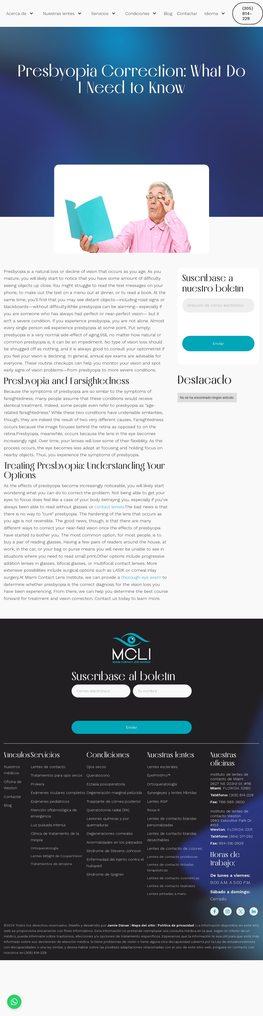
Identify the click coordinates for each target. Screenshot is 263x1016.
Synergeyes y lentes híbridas (172, 792)
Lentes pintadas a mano (166, 894)
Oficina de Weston (12, 784)
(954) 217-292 (241, 836)
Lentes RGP (157, 801)
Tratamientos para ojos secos (56, 775)
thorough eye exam (141, 577)
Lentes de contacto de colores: (175, 848)
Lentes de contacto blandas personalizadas (171, 821)
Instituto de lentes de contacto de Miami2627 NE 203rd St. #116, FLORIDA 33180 (230, 781)
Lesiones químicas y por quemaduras (107, 821)
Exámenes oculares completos (58, 792)
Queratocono (98, 775)
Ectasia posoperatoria (105, 784)
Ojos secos (96, 766)
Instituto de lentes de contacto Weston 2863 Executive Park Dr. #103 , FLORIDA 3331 (231, 820)
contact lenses (109, 506)
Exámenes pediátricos (50, 801)
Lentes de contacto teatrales (171, 886)
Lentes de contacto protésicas (172, 857)
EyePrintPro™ (158, 775)
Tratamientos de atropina (51, 864)
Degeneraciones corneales (109, 833)
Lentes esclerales (162, 766)
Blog (168, 13)
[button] (20, 13)
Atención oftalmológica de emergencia (54, 813)
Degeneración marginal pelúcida (114, 792)
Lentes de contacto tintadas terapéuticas (170, 867)
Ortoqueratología (44, 848)
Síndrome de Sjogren (105, 874)
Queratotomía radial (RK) (107, 810)
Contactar (187, 13)
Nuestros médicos (12, 769)
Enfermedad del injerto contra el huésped (114, 862)
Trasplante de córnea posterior (113, 801)
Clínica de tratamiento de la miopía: (55, 836)
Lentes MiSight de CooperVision (56, 856)
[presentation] (218, 324)
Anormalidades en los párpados (114, 842)
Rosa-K (153, 810)
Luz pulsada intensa (48, 825)
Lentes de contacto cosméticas (173, 878)
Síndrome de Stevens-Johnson (113, 851)
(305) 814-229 (247, 13)
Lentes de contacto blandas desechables (171, 836)
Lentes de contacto (48, 766)
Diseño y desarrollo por (99, 925)
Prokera (37, 784)
